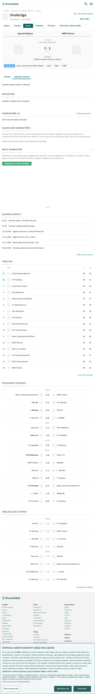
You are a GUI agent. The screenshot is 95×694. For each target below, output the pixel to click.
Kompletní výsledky (85, 587)
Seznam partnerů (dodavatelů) (16, 682)
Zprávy (7, 26)
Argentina (67, 626)
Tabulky (17, 26)
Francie (67, 615)
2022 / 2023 (85, 19)
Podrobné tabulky (85, 375)
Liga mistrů (5, 631)
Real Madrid (37, 626)
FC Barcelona (38, 623)
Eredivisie (5, 628)
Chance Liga (6, 620)
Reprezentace (69, 604)
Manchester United (39, 612)
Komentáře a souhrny (40, 640)
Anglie (66, 612)
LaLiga (4, 610)
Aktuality (36, 634)
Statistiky (39, 26)
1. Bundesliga (6, 615)
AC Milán (36, 615)
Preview (7, 77)
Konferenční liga (7, 636)
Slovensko (68, 610)
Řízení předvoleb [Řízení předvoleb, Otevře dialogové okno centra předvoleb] (11, 689)
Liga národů (6, 642)
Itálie (66, 618)
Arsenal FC (37, 607)
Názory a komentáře (40, 642)
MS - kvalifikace (7, 639)
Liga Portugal (6, 626)
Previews (36, 637)
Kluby (35, 604)
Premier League (7, 607)
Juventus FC (37, 618)
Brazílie (66, 628)
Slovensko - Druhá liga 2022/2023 (22, 11)
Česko (66, 607)
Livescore (67, 641)
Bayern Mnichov (38, 620)
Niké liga (5, 623)
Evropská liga (6, 634)
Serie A (4, 612)
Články (35, 632)
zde (62, 158)
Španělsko (68, 623)
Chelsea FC (37, 610)
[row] (47, 273)
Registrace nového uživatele (17, 164)
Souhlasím (82, 689)
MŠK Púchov (68, 33)
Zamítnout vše (63, 689)
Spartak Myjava (25, 33)
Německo (67, 620)
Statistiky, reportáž (22, 77)
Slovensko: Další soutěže (72, 26)
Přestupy (51, 26)
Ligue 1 (4, 618)
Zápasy (38, 11)
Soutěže (6, 11)
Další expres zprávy (85, 255)
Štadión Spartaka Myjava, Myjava (47, 59)
